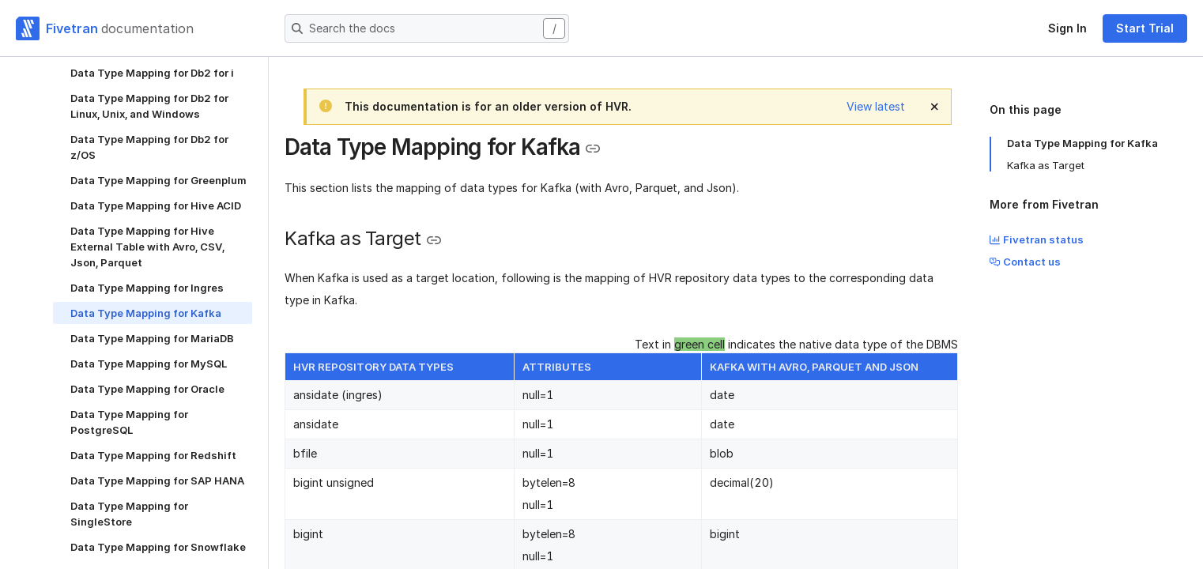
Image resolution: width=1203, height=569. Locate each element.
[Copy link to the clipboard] (592, 148)
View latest (876, 106)
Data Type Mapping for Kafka (1082, 143)
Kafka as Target (1045, 165)
